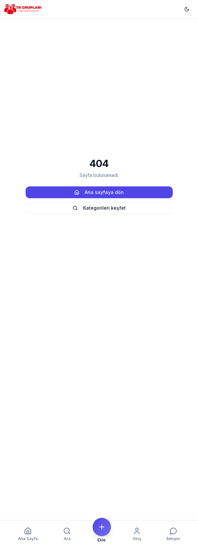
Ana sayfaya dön (99, 192)
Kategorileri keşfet (99, 208)
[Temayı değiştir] (187, 9)
